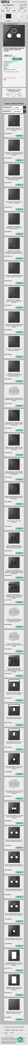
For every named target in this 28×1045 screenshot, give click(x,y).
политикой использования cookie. (8, 1043)
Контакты (14, 1)
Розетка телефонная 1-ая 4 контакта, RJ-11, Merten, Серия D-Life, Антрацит (14, 939)
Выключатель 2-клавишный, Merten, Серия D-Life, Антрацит (14, 350)
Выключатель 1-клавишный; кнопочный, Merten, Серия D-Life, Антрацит (14, 276)
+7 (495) (8, 5)
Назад (4, 23)
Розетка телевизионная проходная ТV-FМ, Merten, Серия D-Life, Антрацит (14, 890)
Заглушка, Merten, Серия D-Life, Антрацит (14, 521)
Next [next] (27, 17)
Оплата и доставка (22, 1)
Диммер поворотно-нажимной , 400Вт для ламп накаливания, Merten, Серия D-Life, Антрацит (14, 424)
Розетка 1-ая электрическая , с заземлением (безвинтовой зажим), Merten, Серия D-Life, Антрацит (14, 547)
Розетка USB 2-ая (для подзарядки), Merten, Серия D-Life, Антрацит (14, 693)
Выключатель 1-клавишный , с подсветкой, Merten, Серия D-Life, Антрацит (14, 129)
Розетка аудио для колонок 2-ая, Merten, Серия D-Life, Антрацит (14, 742)
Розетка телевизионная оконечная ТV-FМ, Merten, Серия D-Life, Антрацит (14, 841)
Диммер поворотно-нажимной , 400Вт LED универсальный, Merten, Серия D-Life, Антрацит (14, 399)
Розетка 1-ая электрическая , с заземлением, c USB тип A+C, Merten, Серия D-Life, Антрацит (14, 620)
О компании (7, 1029)
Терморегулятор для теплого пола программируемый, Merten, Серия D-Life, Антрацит (14, 964)
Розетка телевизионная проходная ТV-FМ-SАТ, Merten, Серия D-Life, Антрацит (14, 914)
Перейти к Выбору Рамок (8, 25)
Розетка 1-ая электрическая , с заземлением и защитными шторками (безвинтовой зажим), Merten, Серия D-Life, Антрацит (14, 571)
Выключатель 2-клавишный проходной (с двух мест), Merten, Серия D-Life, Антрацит (14, 326)
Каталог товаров (15, 1029)
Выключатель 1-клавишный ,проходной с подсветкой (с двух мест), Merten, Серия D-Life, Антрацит (14, 178)
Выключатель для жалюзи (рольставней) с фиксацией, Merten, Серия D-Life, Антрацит (14, 375)
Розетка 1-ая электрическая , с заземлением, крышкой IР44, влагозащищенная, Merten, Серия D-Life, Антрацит (14, 670)
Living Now (8, 20)
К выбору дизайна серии (12, 23)
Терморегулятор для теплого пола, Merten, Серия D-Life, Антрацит (14, 1012)
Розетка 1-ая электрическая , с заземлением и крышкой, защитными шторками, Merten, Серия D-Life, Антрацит (14, 596)
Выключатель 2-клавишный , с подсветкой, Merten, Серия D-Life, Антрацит (14, 301)
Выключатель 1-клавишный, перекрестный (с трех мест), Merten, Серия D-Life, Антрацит (14, 227)
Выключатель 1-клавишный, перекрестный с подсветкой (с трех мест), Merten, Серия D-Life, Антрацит (14, 252)
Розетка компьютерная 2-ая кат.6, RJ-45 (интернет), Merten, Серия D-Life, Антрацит (14, 817)
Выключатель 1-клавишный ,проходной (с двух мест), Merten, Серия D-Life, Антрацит (14, 154)
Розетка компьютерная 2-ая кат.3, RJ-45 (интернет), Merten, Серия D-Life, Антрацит (14, 792)
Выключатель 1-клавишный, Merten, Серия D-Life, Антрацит (14, 202)
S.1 (19, 20)
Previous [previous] (1, 17)
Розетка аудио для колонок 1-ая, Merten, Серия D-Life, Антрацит (14, 718)
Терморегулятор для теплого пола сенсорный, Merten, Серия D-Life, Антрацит (14, 988)
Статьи (21, 1029)
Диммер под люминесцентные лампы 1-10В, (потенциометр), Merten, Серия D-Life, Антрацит (14, 497)
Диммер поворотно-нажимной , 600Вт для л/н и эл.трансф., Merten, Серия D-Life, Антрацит (14, 448)
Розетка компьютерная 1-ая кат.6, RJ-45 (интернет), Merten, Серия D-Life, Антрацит (14, 767)
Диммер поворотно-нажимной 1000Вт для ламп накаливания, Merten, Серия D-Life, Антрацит (14, 473)
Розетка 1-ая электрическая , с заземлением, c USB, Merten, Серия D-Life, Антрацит (14, 645)
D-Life (5, 79)
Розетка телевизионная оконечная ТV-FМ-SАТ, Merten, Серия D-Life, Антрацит (14, 865)
